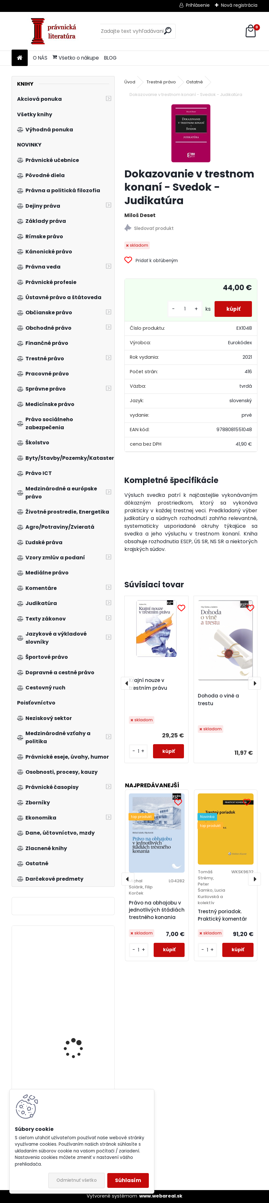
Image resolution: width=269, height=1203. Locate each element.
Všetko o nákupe (76, 57)
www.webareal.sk (160, 1196)
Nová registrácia (239, 5)
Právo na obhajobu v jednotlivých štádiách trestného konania (157, 910)
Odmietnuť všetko (76, 1180)
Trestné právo (161, 82)
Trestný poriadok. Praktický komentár (222, 915)
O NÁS (40, 57)
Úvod (129, 82)
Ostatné (194, 82)
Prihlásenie (198, 5)
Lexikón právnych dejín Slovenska (80, 965)
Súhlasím (128, 1180)
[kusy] (182, 309)
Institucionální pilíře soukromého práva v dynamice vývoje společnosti (77, 1021)
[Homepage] (20, 58)
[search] (167, 30)
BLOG (110, 57)
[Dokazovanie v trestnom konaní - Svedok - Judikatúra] (190, 133)
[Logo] (56, 31)
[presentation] (127, 683)
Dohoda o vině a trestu (218, 699)
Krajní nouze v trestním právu (148, 684)
